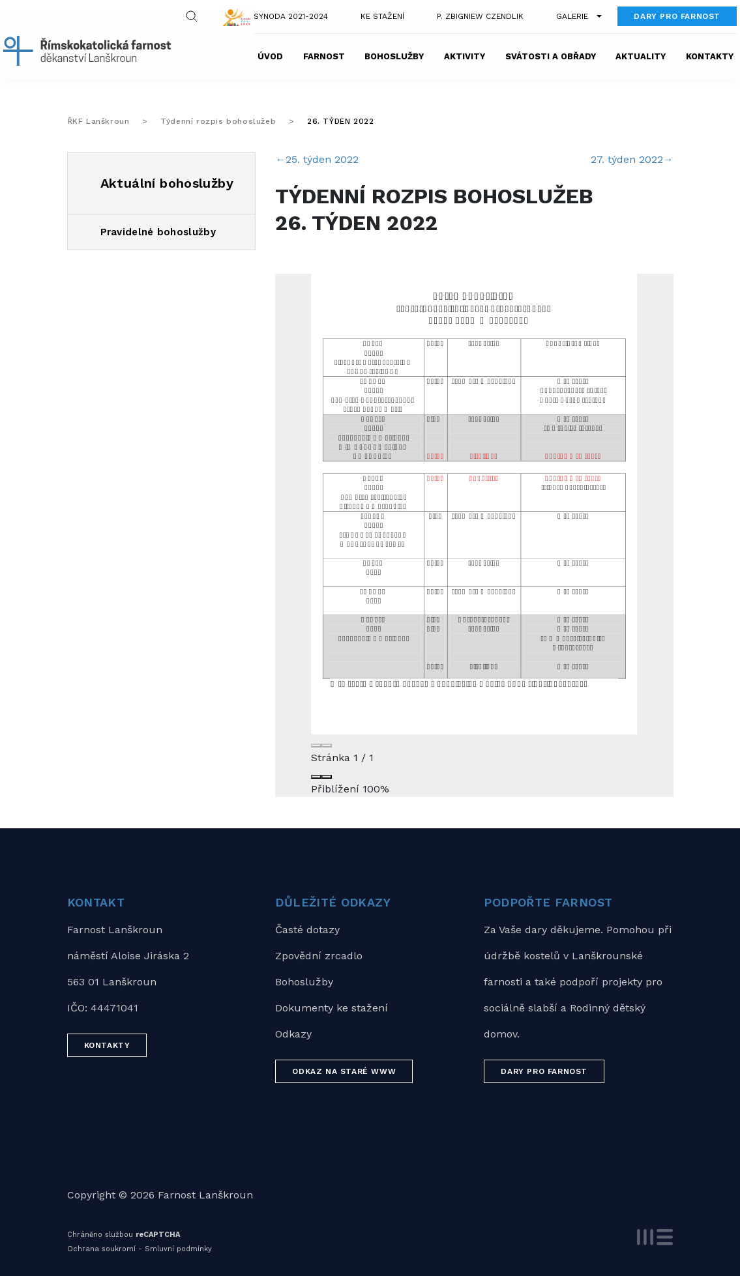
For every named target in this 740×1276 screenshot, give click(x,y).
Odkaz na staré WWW (344, 1071)
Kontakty (709, 56)
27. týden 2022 (632, 159)
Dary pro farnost (677, 16)
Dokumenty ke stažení (331, 1008)
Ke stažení (382, 16)
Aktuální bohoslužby (167, 183)
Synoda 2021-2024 (291, 16)
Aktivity (464, 56)
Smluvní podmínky (178, 1249)
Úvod (270, 56)
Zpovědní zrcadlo (319, 956)
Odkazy (293, 1034)
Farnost (324, 56)
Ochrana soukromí (101, 1249)
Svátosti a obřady (550, 56)
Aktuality (640, 56)
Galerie (572, 16)
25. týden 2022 (317, 159)
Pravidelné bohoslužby (158, 232)
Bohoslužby (394, 56)
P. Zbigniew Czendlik (480, 16)
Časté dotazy (307, 929)
